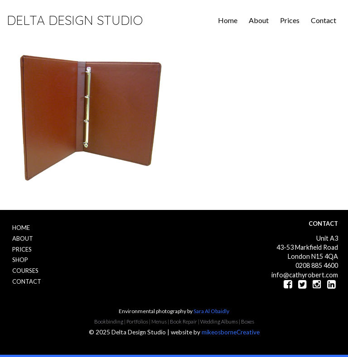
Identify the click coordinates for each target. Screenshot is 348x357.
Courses (25, 270)
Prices (290, 20)
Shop (20, 259)
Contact (323, 20)
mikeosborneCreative (231, 332)
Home (227, 20)
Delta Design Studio (75, 20)
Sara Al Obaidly (211, 311)
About (259, 20)
